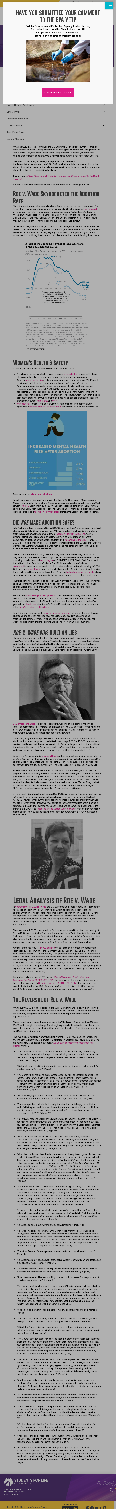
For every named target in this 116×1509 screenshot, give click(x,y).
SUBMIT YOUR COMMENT (58, 92)
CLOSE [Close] (109, 5)
